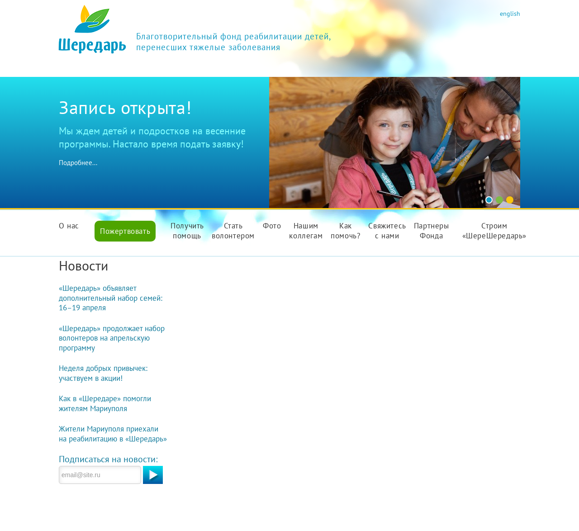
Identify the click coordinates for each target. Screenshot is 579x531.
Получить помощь (187, 231)
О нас (69, 226)
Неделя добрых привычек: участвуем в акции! (103, 373)
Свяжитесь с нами (387, 231)
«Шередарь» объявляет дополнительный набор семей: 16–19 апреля (110, 298)
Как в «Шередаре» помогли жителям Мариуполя (105, 403)
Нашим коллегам (306, 231)
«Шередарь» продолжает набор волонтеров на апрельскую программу (112, 338)
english (510, 13)
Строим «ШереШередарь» (494, 231)
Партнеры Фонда (431, 231)
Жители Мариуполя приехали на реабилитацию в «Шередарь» (113, 434)
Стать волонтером (233, 231)
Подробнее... (78, 162)
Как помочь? (345, 231)
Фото (272, 226)
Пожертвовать (125, 231)
